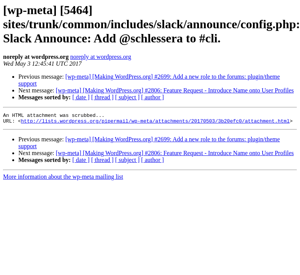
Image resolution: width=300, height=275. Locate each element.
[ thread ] (102, 97)
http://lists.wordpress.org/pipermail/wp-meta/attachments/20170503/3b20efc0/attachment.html (155, 123)
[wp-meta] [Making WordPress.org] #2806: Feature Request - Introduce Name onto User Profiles (175, 90)
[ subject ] (127, 97)
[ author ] (152, 97)
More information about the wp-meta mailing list (63, 179)
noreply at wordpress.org (100, 56)
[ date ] (81, 97)
